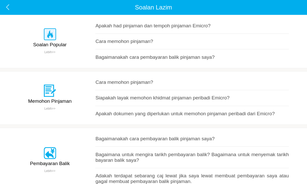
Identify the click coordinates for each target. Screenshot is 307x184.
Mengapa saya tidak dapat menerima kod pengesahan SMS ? (140, 150)
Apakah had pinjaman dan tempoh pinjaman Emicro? (133, 18)
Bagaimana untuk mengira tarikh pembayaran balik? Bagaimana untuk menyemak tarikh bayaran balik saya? (174, 110)
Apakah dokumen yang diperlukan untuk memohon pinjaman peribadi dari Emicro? (155, 80)
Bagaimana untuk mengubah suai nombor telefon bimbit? (136, 161)
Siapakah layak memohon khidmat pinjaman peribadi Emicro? (140, 69)
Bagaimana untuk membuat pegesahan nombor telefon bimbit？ (141, 139)
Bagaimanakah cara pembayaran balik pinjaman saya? (135, 39)
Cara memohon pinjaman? (114, 29)
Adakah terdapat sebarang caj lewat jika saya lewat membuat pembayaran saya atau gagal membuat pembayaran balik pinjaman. (189, 120)
